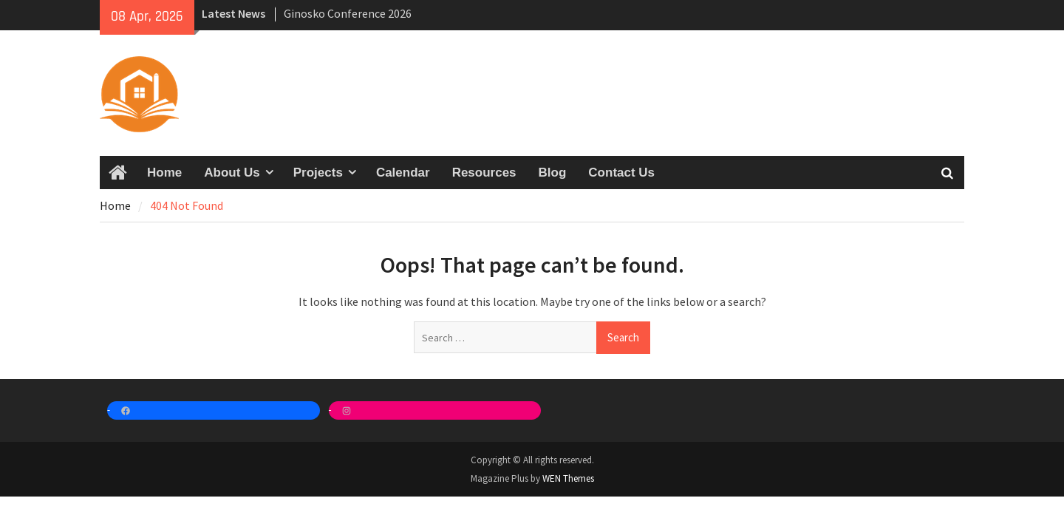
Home (164, 173)
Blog (553, 173)
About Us (232, 173)
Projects (318, 173)
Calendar (403, 173)
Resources (484, 173)
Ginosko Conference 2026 (348, 13)
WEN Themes (568, 478)
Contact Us (621, 173)
